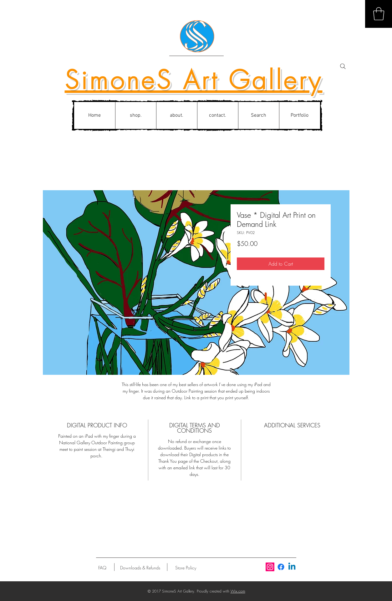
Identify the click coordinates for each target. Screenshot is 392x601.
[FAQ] (102, 568)
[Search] (342, 66)
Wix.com (238, 591)
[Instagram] (270, 567)
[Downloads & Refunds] (140, 568)
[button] (378, 13)
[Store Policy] (185, 568)
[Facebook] (281, 567)
